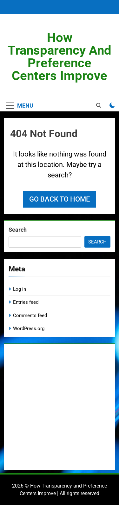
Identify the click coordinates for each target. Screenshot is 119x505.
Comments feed (30, 315)
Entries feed (25, 302)
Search (18, 229)
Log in (19, 289)
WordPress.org (28, 328)
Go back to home (59, 199)
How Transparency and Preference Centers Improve (59, 56)
